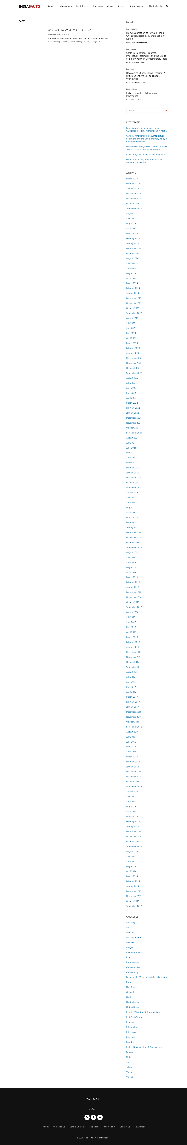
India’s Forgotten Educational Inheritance (145, 154)
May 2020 (131, 507)
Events (129, 982)
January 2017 (132, 707)
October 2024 (132, 253)
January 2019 (132, 587)
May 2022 (131, 393)
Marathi (130, 1042)
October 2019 (132, 542)
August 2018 (132, 612)
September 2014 (134, 846)
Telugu (129, 1067)
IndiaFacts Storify (134, 1017)
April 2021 (131, 457)
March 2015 (132, 816)
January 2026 (132, 188)
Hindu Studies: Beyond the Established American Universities (144, 161)
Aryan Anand (139, 63)
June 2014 (131, 861)
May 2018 (131, 627)
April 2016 (131, 751)
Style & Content (77, 1126)
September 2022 (134, 373)
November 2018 (134, 597)
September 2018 (134, 607)
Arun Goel (137, 100)
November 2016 (134, 717)
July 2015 (130, 796)
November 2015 (134, 776)
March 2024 (132, 283)
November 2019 (134, 537)
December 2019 (133, 532)
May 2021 (131, 452)
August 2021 (132, 437)
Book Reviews (82, 6)
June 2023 (131, 328)
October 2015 (132, 781)
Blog (128, 957)
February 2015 (133, 821)
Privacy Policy (109, 1126)
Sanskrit (129, 1052)
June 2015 (131, 801)
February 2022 (133, 407)
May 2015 (131, 806)
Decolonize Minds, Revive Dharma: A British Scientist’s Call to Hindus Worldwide (146, 75)
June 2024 (131, 268)
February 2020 (133, 522)
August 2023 (132, 318)
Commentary (66, 6)
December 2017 (133, 652)
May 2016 (131, 746)
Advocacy (130, 922)
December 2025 (133, 193)
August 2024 (132, 258)
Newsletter (139, 1126)
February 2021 (133, 467)
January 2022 (132, 413)
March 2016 (132, 756)
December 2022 (133, 358)
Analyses (52, 6)
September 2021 (134, 432)
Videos (110, 6)
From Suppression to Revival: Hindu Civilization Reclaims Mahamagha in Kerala (145, 35)
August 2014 (132, 851)
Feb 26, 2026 (130, 63)
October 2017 (132, 662)
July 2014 (130, 856)
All (127, 927)
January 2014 (132, 886)
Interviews (98, 6)
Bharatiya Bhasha (134, 952)
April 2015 (131, 811)
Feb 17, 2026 (130, 83)
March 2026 (132, 178)
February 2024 (133, 288)
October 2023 (132, 308)
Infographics (132, 1027)
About (45, 1126)
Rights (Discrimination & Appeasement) (144, 1047)
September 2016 (134, 726)
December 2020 (133, 477)
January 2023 (132, 353)
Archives (121, 6)
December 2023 (133, 298)
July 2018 (130, 617)
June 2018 (131, 622)
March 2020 (132, 517)
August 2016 (132, 731)
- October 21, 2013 (62, 35)
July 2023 (130, 323)
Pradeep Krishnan (141, 43)
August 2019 (132, 552)
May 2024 (131, 273)
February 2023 (133, 348)
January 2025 (132, 243)
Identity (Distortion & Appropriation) (143, 1012)
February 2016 (133, 761)
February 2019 (133, 582)
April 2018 (131, 632)
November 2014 (134, 836)
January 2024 (132, 293)
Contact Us (125, 1126)
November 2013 (134, 896)
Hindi (128, 997)
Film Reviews (132, 987)
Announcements (137, 6)
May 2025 (131, 223)
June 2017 (131, 682)
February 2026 (133, 183)
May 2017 (131, 687)
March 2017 (132, 696)
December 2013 (133, 891)
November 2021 (134, 423)
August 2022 (132, 378)
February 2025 (133, 238)
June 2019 (131, 562)
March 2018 (132, 637)
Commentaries (131, 29)
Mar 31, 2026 (130, 43)
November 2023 (134, 303)
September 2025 (134, 208)
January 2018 (132, 647)
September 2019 (134, 547)
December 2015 (133, 771)
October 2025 (132, 203)
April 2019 (131, 572)
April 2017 (131, 692)
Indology (130, 1022)
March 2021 (132, 462)
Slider (129, 1057)
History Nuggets (133, 1007)
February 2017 (133, 702)
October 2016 (132, 721)
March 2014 (132, 876)
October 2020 (132, 482)
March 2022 (132, 402)
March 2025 (132, 233)
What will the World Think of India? (69, 30)
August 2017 (132, 672)
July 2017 (130, 677)
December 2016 (133, 712)
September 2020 (134, 487)
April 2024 (131, 278)
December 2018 (133, 592)
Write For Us (59, 1126)
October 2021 (132, 427)
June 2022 (131, 388)
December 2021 (133, 418)
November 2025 (134, 198)
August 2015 (132, 791)
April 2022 (131, 398)
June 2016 (131, 741)
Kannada (130, 1037)
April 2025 (131, 228)
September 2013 (134, 906)
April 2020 (131, 512)
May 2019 (131, 567)
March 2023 (132, 343)
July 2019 (130, 557)
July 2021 (130, 442)
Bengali (129, 947)
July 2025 (130, 218)
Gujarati (130, 992)
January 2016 (132, 766)
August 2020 (132, 492)
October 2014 (132, 841)
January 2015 (132, 826)
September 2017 (134, 667)
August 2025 (132, 213)
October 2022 (132, 368)
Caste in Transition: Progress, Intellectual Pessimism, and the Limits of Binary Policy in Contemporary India (146, 55)
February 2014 (133, 881)
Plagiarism (94, 1126)
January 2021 (132, 472)
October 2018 (132, 602)
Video (129, 1072)
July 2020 (130, 497)
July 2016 (130, 736)
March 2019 (132, 577)
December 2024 (133, 248)
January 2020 (132, 527)
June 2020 (131, 502)
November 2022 (134, 363)
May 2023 (131, 333)
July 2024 (130, 263)
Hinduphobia (155, 6)
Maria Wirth (52, 35)
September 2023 (134, 313)
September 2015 (134, 786)
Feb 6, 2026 (130, 100)
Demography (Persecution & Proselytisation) (146, 977)
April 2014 (131, 871)
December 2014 (133, 831)
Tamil (128, 1062)
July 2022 (130, 383)
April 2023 (131, 338)
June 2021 (131, 447)
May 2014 (131, 866)
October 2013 (132, 901)
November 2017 (134, 657)
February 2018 (133, 642)
